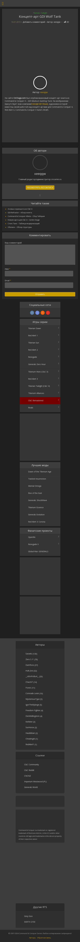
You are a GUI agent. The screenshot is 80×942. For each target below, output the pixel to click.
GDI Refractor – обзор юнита (20, 212)
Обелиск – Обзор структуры (20, 227)
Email (8, 280)
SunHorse (30, 727)
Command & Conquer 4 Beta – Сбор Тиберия (26, 216)
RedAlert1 (30, 744)
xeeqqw (57, 22)
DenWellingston (32, 716)
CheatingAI (30, 738)
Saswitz (29, 653)
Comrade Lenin (32, 693)
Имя (7, 269)
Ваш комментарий (13, 242)
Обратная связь (44, 937)
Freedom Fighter (33, 710)
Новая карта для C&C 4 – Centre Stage (24, 220)
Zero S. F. (30, 659)
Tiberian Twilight (40, 13)
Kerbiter (29, 721)
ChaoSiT (29, 682)
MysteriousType (33, 699)
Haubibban (30, 733)
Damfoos (30, 665)
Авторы (32, 937)
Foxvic (28, 687)
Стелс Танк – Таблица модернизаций (24, 223)
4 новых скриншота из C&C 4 (20, 209)
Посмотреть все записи (40, 187)
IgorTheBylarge (32, 704)
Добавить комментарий (34, 22)
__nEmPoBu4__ (32, 676)
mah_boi (29, 670)
